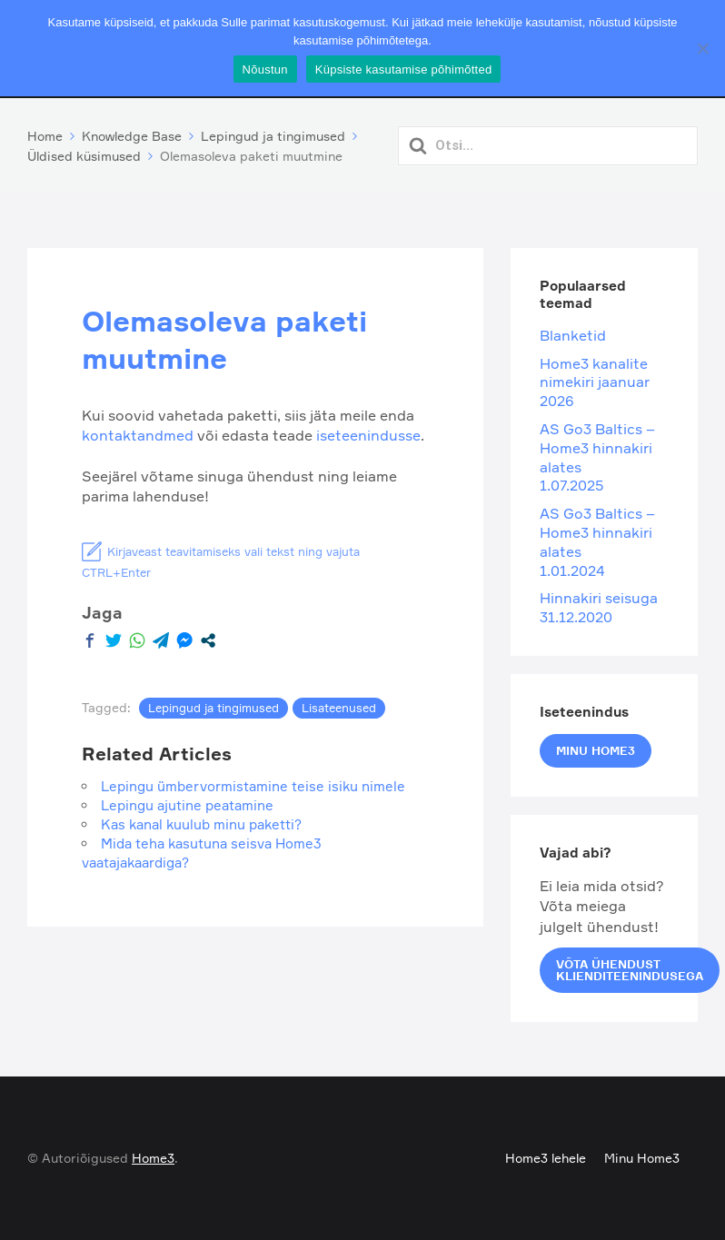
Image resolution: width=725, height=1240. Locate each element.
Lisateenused (339, 707)
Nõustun (265, 69)
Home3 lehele (545, 1158)
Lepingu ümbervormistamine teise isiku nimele (253, 786)
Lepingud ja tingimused (213, 707)
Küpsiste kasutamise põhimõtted (403, 69)
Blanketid (573, 335)
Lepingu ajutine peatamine (187, 805)
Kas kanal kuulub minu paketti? (201, 824)
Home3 (153, 1158)
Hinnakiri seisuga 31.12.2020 (599, 607)
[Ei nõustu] (702, 48)
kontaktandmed (139, 435)
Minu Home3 (595, 750)
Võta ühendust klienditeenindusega (629, 970)
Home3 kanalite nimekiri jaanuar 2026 (595, 382)
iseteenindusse (368, 435)
